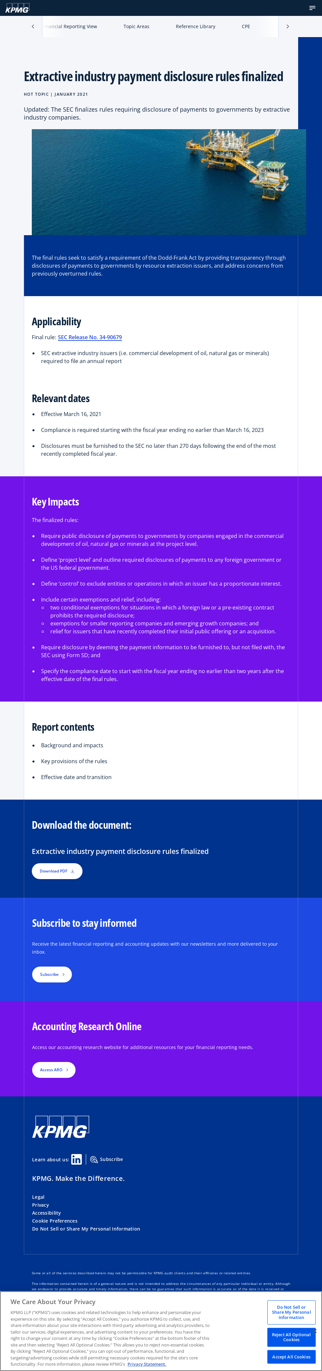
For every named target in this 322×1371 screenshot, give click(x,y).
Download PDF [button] (57, 871)
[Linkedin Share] (76, 1159)
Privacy (40, 1205)
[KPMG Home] (17, 8)
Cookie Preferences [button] (55, 1221)
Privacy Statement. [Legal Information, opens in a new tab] (147, 1364)
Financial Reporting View (69, 26)
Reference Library (195, 26)
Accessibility (46, 1213)
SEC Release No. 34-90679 (90, 337)
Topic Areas (136, 26)
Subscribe (106, 1159)
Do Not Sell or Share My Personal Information (86, 1229)
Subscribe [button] (49, 974)
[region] (161, 1331)
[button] (312, 8)
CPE (246, 26)
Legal (38, 1197)
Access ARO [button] (51, 1070)
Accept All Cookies (291, 1356)
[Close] (314, 1331)
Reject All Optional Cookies (291, 1337)
